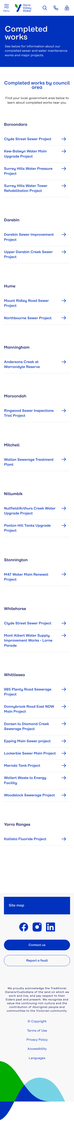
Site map (16, 905)
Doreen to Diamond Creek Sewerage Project (26, 726)
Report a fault (37, 960)
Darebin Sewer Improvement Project (29, 237)
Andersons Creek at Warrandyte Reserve (22, 364)
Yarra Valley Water (23, 8)
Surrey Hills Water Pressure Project (28, 171)
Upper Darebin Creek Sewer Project (28, 254)
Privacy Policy (37, 1039)
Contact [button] (55, 7)
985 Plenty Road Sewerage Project (27, 692)
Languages (37, 1058)
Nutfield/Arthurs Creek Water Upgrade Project (30, 511)
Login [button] (66, 7)
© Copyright (37, 1021)
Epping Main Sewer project (27, 741)
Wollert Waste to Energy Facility (25, 780)
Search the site (44, 7)
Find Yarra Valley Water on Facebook (23, 927)
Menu (6, 11)
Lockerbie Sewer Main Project (30, 753)
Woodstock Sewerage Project (29, 795)
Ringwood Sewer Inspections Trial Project (29, 413)
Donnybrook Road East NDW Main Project (29, 709)
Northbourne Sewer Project (28, 318)
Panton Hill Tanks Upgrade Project (27, 528)
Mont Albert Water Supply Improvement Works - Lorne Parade (28, 640)
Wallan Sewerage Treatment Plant (29, 462)
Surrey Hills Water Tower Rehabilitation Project (25, 188)
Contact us (37, 945)
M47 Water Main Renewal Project (26, 577)
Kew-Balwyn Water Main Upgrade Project (25, 153)
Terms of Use (37, 1030)
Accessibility (37, 1049)
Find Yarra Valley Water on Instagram (37, 927)
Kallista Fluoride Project (25, 839)
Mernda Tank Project (22, 766)
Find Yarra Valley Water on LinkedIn (50, 927)
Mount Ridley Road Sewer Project (26, 303)
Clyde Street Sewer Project (27, 139)
